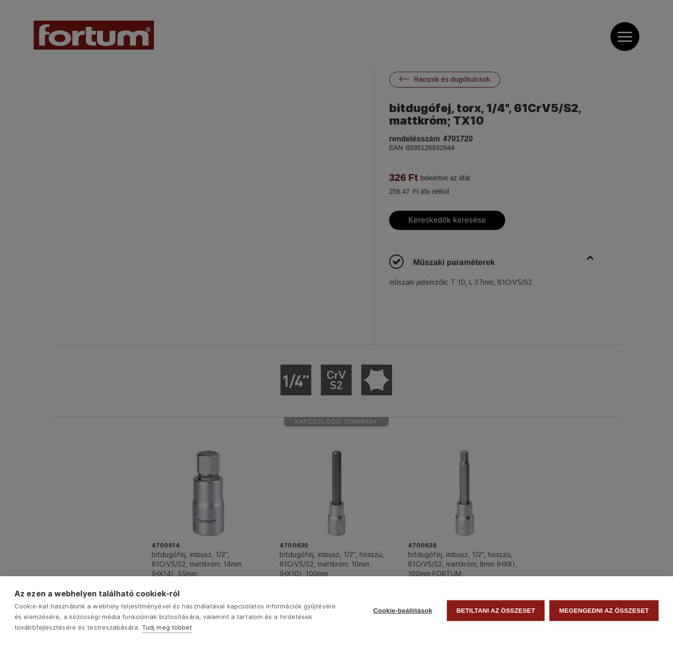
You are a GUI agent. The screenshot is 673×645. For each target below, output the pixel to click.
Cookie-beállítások (402, 610)
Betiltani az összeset (496, 610)
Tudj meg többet (167, 627)
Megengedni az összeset (604, 610)
